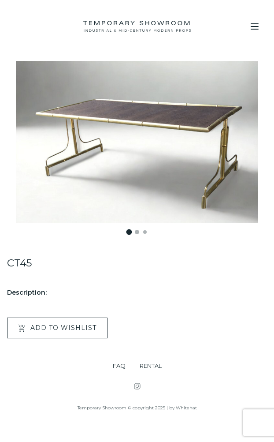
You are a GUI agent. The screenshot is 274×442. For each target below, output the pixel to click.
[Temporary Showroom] (137, 26)
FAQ (119, 366)
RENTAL (151, 366)
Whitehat (186, 408)
